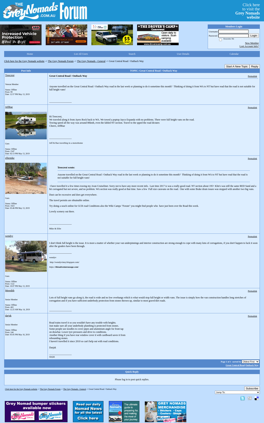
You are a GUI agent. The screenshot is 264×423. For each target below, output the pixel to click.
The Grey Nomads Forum (61, 61)
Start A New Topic (237, 66)
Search (132, 53)
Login (253, 35)
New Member (252, 43)
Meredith (9, 290)
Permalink (252, 76)
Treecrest (9, 75)
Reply (254, 66)
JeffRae (9, 107)
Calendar (234, 53)
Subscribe (252, 388)
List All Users (81, 53)
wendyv (9, 236)
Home (30, 53)
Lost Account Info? (249, 46)
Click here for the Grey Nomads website (24, 61)
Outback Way (252, 365)
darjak (8, 315)
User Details (183, 53)
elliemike (10, 158)
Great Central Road (235, 365)
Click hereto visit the (247, 10)
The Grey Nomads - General (91, 61)
